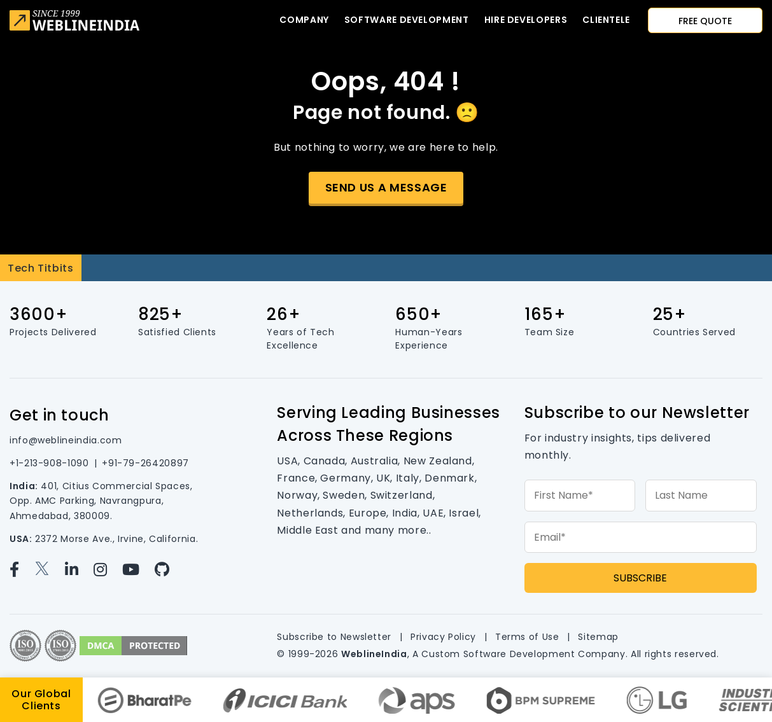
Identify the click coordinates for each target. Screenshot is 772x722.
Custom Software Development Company (523, 654)
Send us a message (386, 187)
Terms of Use (527, 636)
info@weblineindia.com (66, 440)
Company (303, 19)
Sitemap (598, 636)
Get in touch (59, 415)
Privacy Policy (443, 636)
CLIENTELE (606, 19)
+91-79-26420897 (145, 463)
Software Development (406, 19)
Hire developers (526, 19)
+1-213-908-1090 (49, 463)
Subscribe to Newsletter (334, 636)
